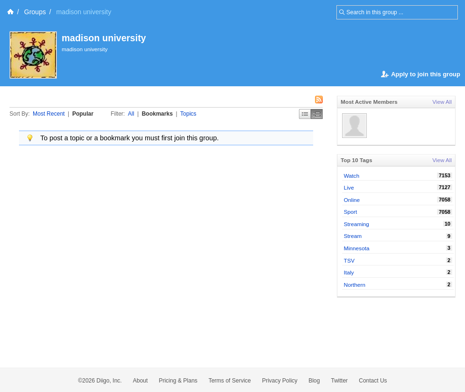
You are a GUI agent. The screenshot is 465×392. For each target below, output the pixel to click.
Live (349, 187)
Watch (352, 176)
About (140, 380)
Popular (82, 113)
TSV (349, 260)
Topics (188, 113)
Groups (35, 12)
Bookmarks (157, 113)
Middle (317, 114)
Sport (350, 212)
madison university (104, 38)
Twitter (339, 380)
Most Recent (49, 113)
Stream (353, 236)
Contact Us (373, 380)
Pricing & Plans (178, 380)
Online (352, 200)
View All (442, 102)
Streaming (356, 224)
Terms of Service (229, 380)
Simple (305, 114)
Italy (349, 272)
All (131, 113)
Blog (314, 380)
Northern (354, 285)
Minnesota (357, 248)
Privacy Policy (280, 380)
